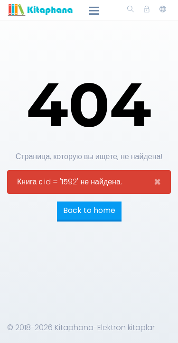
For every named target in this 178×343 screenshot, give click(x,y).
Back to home (89, 210)
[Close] (157, 182)
